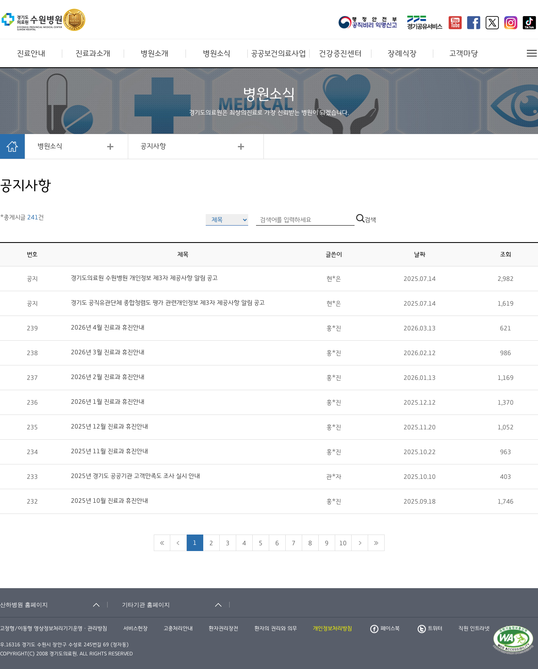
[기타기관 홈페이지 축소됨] (176, 604)
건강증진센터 (340, 53)
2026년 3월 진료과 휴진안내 (107, 352)
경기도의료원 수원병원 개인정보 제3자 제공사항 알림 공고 (144, 278)
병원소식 (216, 53)
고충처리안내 (178, 628)
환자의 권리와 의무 (275, 628)
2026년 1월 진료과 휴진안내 (107, 401)
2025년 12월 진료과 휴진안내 (109, 426)
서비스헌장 (135, 628)
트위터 (430, 628)
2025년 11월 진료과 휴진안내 (109, 451)
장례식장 (402, 53)
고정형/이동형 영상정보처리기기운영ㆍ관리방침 (53, 628)
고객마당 (463, 53)
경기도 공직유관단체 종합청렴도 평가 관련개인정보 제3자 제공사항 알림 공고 (168, 302)
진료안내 (31, 53)
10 (343, 543)
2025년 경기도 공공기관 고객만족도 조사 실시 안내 (135, 476)
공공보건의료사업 (278, 53)
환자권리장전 (223, 628)
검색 (366, 220)
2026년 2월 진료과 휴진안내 (107, 377)
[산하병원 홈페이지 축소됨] (54, 604)
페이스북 (384, 628)
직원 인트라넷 (473, 628)
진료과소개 (92, 53)
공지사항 (153, 146)
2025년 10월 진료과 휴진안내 (109, 500)
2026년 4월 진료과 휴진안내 (107, 327)
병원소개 (155, 53)
